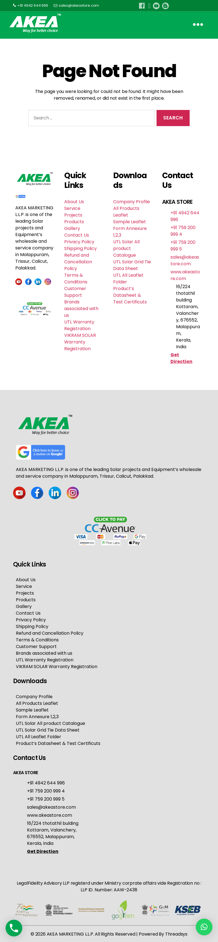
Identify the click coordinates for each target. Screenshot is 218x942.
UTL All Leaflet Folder (38, 736)
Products (74, 222)
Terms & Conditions (75, 278)
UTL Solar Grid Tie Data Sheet (132, 265)
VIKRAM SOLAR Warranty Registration (80, 342)
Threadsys (176, 933)
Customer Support (75, 291)
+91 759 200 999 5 (46, 798)
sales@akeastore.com (79, 5)
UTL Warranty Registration (79, 325)
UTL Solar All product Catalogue (126, 248)
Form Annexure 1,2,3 (37, 716)
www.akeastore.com (185, 275)
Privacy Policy (79, 242)
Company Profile (131, 201)
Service (72, 208)
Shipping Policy (80, 248)
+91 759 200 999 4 (46, 790)
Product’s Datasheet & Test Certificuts (130, 295)
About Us (74, 201)
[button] (204, 927)
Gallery (72, 228)
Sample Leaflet (129, 222)
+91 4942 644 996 (32, 5)
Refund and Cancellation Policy (78, 262)
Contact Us (76, 235)
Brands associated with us (81, 308)
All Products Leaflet (126, 211)
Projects (73, 215)
